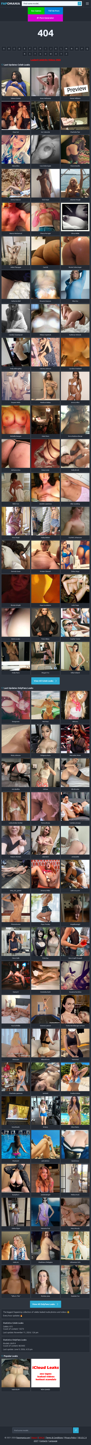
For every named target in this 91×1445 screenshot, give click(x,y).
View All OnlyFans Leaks (45, 1304)
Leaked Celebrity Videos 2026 (45, 60)
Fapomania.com (23, 1438)
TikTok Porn (53, 11)
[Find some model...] (42, 1430)
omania (10, 3)
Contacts (43, 1441)
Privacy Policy (70, 1438)
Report (34, 1438)
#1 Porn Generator (45, 18)
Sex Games (36, 11)
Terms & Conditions (54, 1438)
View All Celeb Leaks (45, 681)
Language (53, 1441)
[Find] (76, 1430)
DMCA (41, 1438)
